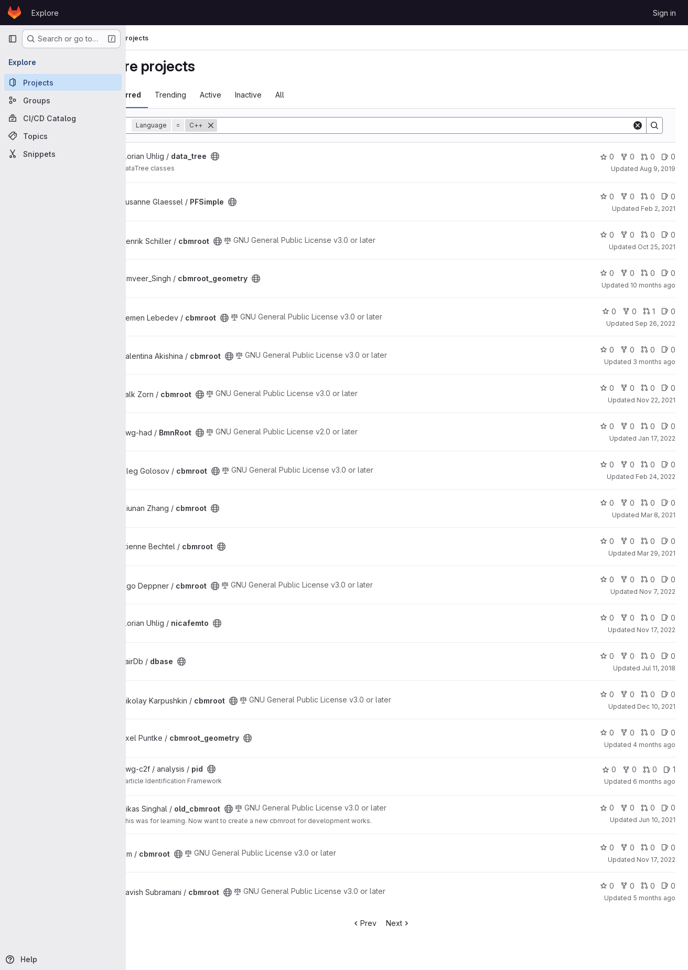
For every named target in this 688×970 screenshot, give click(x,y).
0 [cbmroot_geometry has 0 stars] (607, 273)
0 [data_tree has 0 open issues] (668, 156)
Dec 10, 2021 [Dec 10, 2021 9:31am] (656, 706)
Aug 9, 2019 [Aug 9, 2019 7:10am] (657, 169)
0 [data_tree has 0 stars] (607, 156)
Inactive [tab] (299, 94)
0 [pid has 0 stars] (609, 769)
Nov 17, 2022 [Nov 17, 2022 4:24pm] (656, 630)
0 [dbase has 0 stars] (607, 656)
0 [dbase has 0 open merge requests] (648, 656)
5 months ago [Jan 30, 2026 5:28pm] (654, 898)
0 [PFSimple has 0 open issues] (668, 196)
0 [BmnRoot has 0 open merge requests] (648, 426)
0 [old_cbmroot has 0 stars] (607, 807)
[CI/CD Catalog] (63, 118)
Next (424, 923)
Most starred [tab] (168, 94)
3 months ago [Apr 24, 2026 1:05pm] (654, 362)
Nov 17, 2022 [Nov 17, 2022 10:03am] (656, 860)
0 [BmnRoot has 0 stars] (607, 426)
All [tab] (331, 94)
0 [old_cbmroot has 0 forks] (627, 807)
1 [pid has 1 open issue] (669, 769)
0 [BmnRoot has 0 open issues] (668, 426)
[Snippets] (63, 153)
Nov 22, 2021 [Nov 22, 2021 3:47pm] (656, 400)
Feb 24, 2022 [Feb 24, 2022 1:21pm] (655, 477)
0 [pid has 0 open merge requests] (650, 769)
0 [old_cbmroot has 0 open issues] (668, 807)
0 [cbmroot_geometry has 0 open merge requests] (648, 273)
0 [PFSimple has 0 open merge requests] (648, 196)
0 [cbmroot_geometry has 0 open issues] (668, 273)
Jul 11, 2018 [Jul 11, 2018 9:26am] (658, 668)
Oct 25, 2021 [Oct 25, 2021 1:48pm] (656, 247)
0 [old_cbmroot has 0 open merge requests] (648, 807)
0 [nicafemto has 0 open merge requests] (648, 617)
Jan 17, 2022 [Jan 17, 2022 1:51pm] (656, 438)
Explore (45, 12)
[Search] (450, 125)
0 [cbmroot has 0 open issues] (668, 234)
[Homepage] (14, 12)
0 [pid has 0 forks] (629, 769)
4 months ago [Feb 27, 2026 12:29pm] (654, 745)
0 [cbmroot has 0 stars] (607, 234)
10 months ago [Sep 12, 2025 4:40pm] (652, 285)
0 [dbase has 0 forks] (627, 656)
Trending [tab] (222, 94)
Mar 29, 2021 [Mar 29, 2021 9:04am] (656, 553)
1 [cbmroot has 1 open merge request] (649, 311)
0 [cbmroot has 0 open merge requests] (648, 234)
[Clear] (637, 125)
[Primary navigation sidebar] (12, 38)
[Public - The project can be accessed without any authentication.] (266, 156)
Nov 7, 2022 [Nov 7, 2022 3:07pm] (657, 591)
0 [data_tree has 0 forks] (627, 156)
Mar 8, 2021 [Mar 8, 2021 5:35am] (658, 515)
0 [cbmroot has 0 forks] (627, 234)
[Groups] (63, 100)
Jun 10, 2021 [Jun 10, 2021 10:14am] (657, 820)
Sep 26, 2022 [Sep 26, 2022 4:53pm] (655, 323)
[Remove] (262, 125)
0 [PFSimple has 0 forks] (627, 196)
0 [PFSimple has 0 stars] (607, 196)
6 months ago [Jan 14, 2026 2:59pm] (654, 781)
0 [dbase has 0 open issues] (668, 656)
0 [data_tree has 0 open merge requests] (648, 156)
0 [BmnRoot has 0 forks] (627, 426)
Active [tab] (262, 94)
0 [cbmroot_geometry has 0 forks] (627, 273)
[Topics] (63, 135)
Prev (390, 923)
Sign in (664, 12)
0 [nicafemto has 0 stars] (607, 617)
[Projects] (63, 82)
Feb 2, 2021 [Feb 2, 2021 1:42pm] (658, 208)
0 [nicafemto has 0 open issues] (668, 617)
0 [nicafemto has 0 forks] (627, 617)
